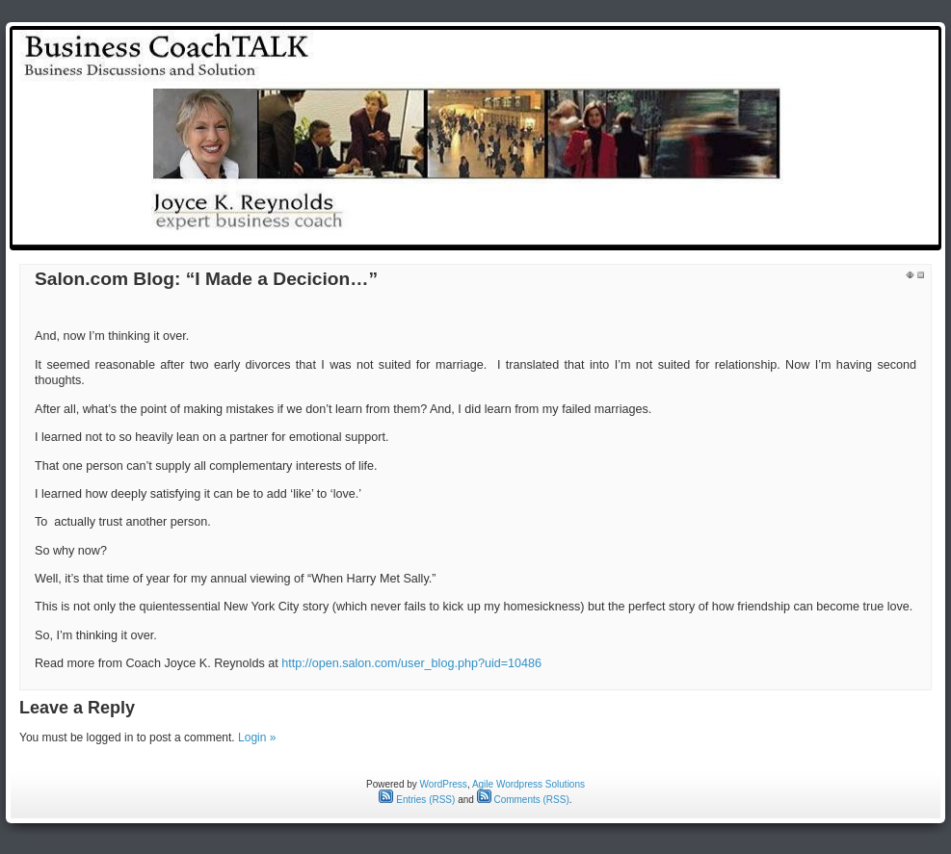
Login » (257, 737)
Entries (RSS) (417, 799)
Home (569, 233)
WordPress (443, 784)
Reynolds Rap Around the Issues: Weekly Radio (790, 233)
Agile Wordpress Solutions (528, 784)
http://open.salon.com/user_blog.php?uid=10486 (411, 663)
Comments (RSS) (523, 799)
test (618, 233)
